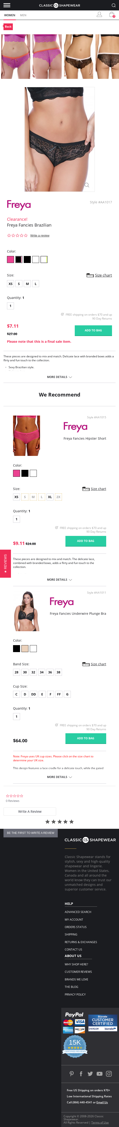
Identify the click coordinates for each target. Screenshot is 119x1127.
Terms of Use (100, 1122)
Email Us (102, 1102)
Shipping (71, 934)
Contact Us (73, 949)
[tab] (29, 811)
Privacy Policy (75, 994)
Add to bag (93, 330)
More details (57, 377)
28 (16, 672)
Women (9, 15)
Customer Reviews (78, 972)
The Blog (71, 987)
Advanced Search (78, 912)
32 (33, 672)
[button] (5, 563)
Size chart (103, 275)
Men (23, 15)
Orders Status (76, 927)
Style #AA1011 (96, 593)
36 (50, 672)
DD (33, 694)
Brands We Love (76, 979)
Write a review (39, 235)
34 (42, 672)
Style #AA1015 (96, 417)
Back (8, 27)
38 (58, 672)
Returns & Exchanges (81, 942)
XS (11, 284)
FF (59, 694)
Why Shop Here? (76, 964)
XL (50, 497)
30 (25, 672)
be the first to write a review (30, 833)
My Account (74, 920)
